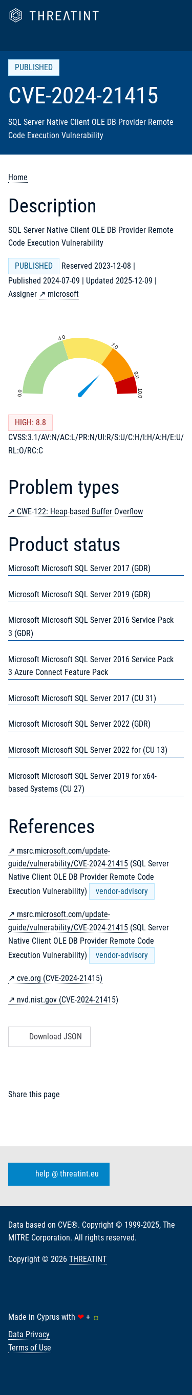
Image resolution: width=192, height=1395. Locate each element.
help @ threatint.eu (57, 1174)
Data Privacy (29, 1334)
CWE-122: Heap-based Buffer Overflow (80, 511)
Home (18, 177)
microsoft (63, 294)
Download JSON (48, 1036)
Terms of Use (29, 1348)
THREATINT (87, 1259)
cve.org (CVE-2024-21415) (59, 978)
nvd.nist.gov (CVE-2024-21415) (67, 1000)
